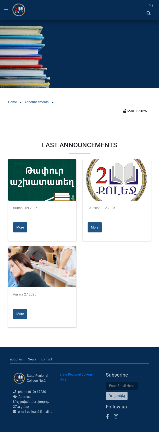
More (20, 227)
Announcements (36, 102)
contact (46, 359)
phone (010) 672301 (30, 392)
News (32, 359)
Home (12, 102)
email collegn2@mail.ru (33, 412)
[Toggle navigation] (6, 10)
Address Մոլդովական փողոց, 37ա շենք (31, 402)
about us (16, 359)
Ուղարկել (116, 396)
